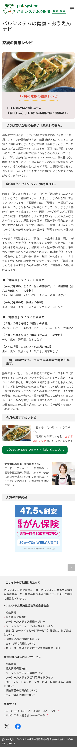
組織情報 (11, 612)
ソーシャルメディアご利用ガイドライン (29, 626)
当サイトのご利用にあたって (23, 582)
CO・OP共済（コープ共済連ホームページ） (31, 711)
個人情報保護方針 (16, 617)
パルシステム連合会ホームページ (25, 715)
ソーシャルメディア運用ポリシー (25, 621)
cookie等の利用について (20, 643)
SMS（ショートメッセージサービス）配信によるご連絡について (37, 632)
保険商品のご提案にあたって (23, 639)
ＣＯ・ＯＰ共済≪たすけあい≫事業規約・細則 (33, 648)
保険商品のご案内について (21, 690)
